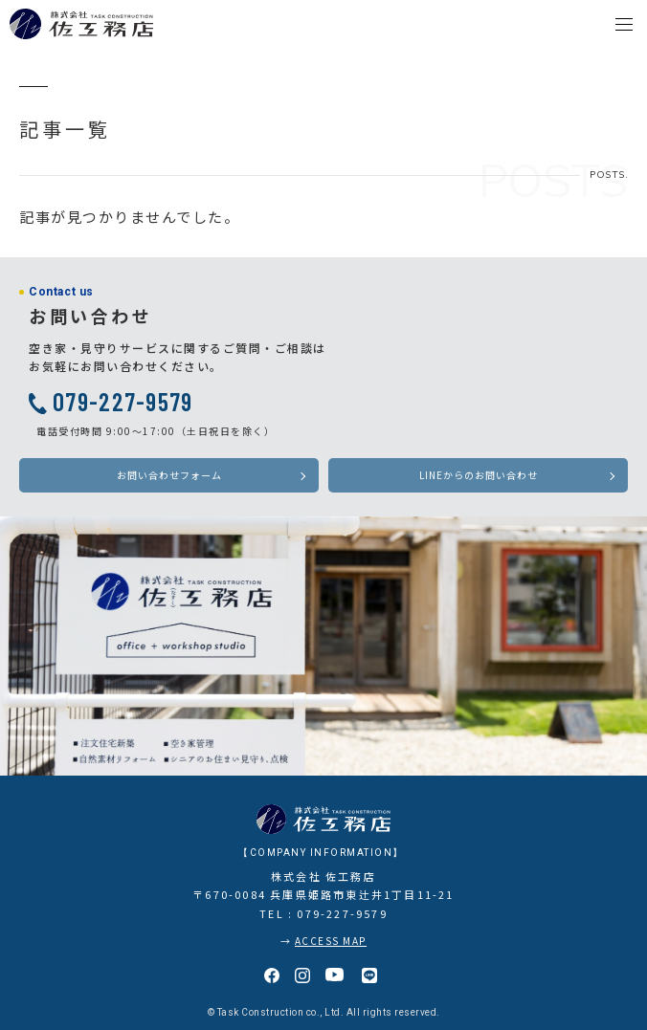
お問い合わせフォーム (169, 475)
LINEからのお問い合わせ (478, 475)
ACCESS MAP (331, 940)
